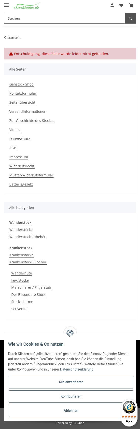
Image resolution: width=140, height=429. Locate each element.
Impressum (18, 157)
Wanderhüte (21, 273)
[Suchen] (64, 18)
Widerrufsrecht (21, 166)
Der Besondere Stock (28, 294)
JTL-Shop (78, 423)
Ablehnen (71, 411)
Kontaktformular (22, 93)
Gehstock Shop (21, 84)
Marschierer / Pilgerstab (31, 287)
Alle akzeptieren (70, 382)
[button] (112, 5)
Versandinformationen (27, 111)
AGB (12, 147)
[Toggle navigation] (6, 3)
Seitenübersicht (22, 102)
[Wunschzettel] (121, 5)
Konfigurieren (70, 396)
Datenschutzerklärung (76, 369)
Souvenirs (19, 308)
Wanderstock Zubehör (27, 236)
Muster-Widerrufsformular (31, 175)
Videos (14, 129)
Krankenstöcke (21, 255)
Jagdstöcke (20, 280)
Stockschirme (22, 301)
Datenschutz (19, 138)
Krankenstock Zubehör (27, 262)
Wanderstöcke (21, 229)
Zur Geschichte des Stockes (31, 120)
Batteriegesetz (21, 184)
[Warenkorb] (131, 5)
